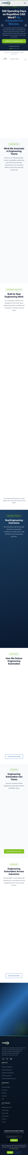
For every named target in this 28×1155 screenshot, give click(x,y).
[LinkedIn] (3, 1058)
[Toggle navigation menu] (25, 3)
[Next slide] (25, 25)
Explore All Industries (14, 975)
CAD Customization (6, 1075)
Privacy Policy (14, 1148)
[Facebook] (7, 1058)
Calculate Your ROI (14, 46)
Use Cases (4, 1090)
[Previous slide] (2, 25)
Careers (4, 1121)
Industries (4, 1096)
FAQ (3, 1098)
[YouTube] (11, 1058)
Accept (10, 1152)
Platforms (4, 1093)
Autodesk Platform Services (8, 1078)
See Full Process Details (14, 756)
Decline (18, 1152)
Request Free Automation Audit (14, 41)
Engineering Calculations (8, 1072)
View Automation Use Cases (14, 851)
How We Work (5, 1116)
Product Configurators (7, 1067)
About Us (4, 1119)
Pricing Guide (5, 1113)
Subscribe (14, 1140)
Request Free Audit (6, 1107)
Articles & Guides (6, 1087)
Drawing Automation (7, 1069)
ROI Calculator (5, 1110)
